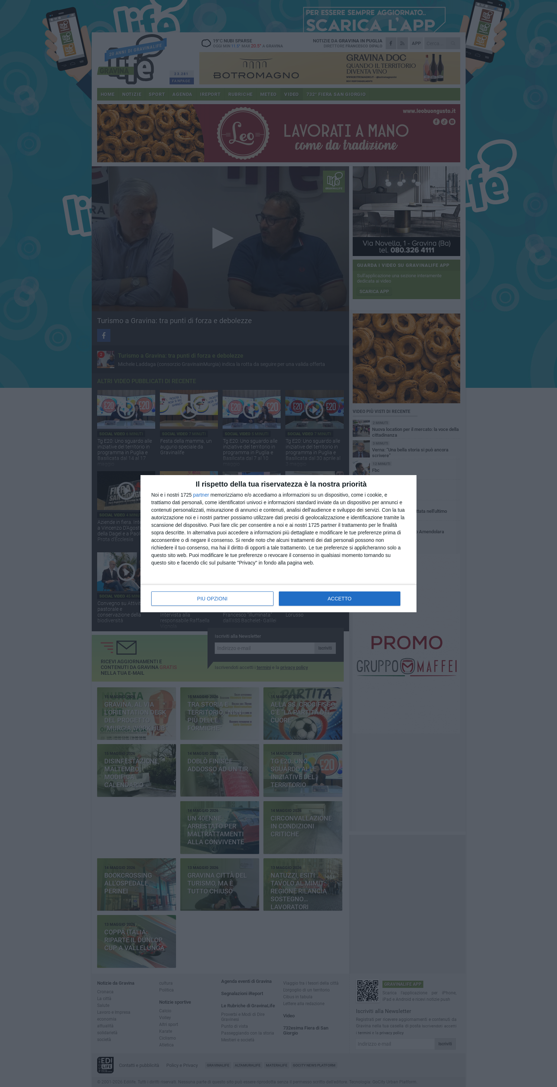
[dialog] (278, 543)
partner (201, 494)
